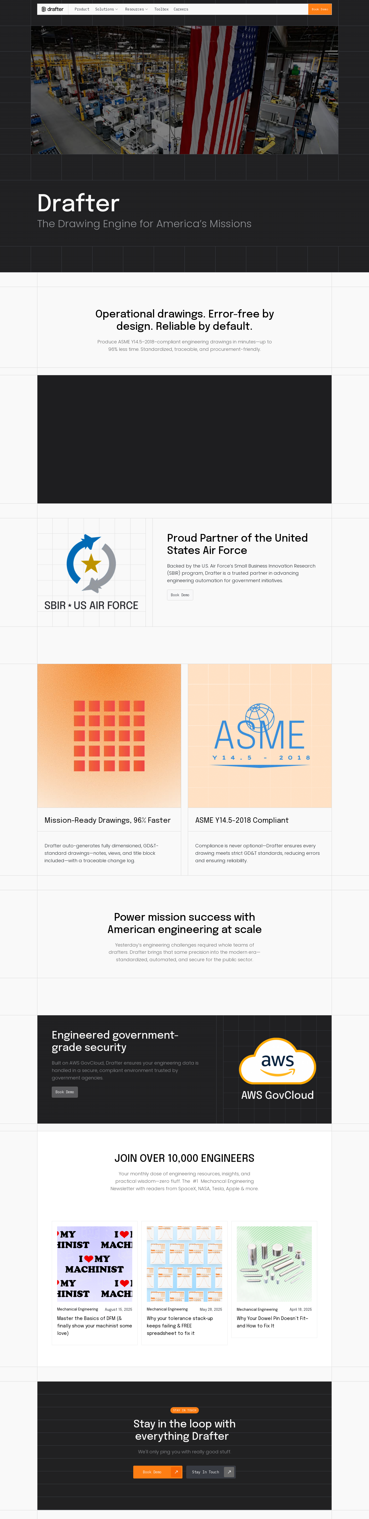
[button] (107, 9)
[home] (52, 9)
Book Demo (320, 9)
